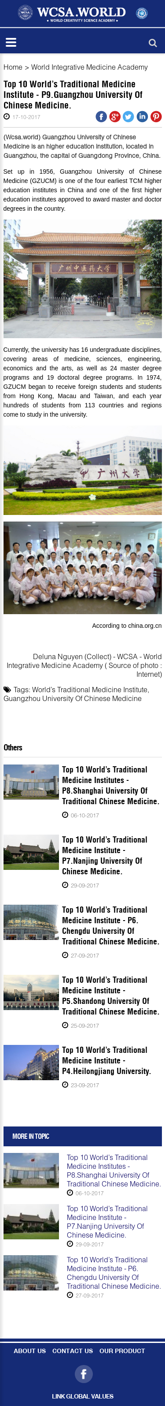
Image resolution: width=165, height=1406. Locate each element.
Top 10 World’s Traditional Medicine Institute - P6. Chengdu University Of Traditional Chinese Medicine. (111, 926)
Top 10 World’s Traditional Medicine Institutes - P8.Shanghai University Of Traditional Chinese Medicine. (111, 785)
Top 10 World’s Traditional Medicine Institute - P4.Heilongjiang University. (106, 1060)
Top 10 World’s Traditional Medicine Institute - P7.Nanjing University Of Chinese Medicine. (104, 855)
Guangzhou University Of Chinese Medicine (73, 698)
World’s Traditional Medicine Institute (89, 689)
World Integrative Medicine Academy (89, 67)
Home (13, 67)
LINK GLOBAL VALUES (82, 1397)
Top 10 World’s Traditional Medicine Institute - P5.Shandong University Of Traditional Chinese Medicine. (111, 996)
